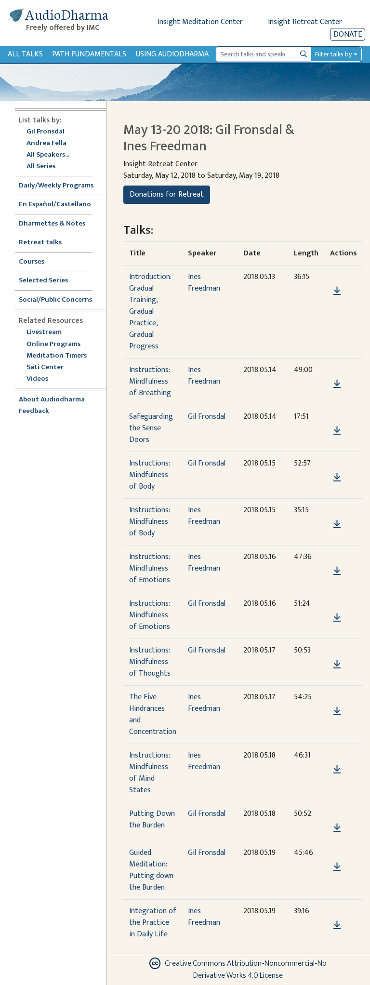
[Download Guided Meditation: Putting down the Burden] (337, 867)
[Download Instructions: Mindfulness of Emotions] (337, 571)
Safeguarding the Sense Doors (151, 428)
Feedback (34, 411)
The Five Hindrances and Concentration (152, 714)
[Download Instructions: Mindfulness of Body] (337, 477)
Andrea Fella (46, 143)
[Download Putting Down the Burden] (337, 828)
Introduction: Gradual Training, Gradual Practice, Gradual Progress (150, 311)
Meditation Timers (56, 355)
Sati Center (45, 367)
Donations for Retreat (167, 194)
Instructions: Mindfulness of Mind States (149, 773)
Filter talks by (333, 54)
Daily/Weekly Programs (61, 185)
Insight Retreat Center (305, 21)
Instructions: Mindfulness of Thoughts (150, 662)
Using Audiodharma (172, 54)
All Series (40, 166)
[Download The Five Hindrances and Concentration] (337, 711)
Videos (42, 379)
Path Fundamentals (89, 54)
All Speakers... (47, 154)
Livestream (44, 332)
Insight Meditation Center (200, 21)
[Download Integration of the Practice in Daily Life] (337, 925)
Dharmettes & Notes (52, 223)
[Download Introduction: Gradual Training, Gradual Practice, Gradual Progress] (337, 291)
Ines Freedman (204, 282)
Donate (347, 34)
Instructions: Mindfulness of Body (149, 475)
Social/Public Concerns (55, 300)
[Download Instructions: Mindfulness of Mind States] (337, 769)
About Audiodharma (52, 399)
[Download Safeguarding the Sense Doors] (337, 431)
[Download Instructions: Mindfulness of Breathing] (337, 384)
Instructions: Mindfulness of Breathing (150, 381)
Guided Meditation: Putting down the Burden (151, 870)
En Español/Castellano (55, 204)
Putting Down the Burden (152, 819)
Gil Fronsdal (45, 131)
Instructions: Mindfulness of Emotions (149, 568)
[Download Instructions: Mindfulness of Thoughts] (337, 664)
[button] (337, 277)
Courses (31, 261)
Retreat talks (40, 242)
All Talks (25, 54)
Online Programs (53, 344)
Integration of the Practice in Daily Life (152, 923)
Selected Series (49, 280)
